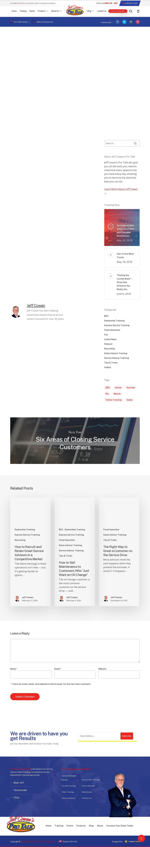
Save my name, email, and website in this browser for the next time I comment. (52, 684)
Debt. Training (68, 792)
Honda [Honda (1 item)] (118, 387)
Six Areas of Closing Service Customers (75, 440)
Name (13, 669)
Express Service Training (116, 325)
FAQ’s (16, 797)
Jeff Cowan (21, 68)
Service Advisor (69, 798)
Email (57, 669)
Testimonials (106, 22)
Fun (106, 334)
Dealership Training (22, 38)
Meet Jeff (18, 782)
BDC (106, 316)
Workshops (87, 792)
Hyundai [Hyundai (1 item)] (130, 387)
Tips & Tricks (111, 362)
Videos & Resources (45, 22)
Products (81, 826)
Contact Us (87, 798)
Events (70, 826)
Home (48, 826)
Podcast (108, 344)
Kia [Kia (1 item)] (107, 394)
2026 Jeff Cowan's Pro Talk (32, 841)
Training (58, 826)
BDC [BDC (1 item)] (108, 387)
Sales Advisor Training (51, 38)
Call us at (107, 3)
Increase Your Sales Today (119, 826)
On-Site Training (69, 786)
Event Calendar (88, 786)
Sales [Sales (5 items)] (129, 400)
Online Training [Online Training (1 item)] (114, 400)
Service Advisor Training (116, 358)
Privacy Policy (50, 841)
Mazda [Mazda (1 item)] (117, 394)
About (100, 826)
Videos (107, 367)
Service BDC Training (90, 780)
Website (102, 669)
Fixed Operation (112, 330)
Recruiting (109, 348)
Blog (91, 826)
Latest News (110, 339)
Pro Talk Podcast (21, 22)
